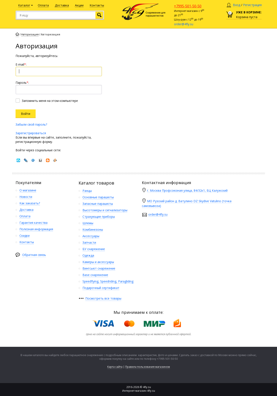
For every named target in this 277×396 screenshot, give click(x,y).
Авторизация (30, 34)
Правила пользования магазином (147, 367)
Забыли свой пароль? (31, 124)
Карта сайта (114, 367)
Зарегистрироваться (31, 133)
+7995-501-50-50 (187, 6)
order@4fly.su (183, 24)
